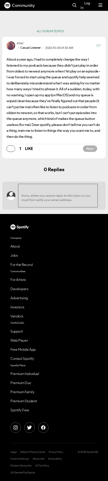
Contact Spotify (22, 358)
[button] (98, 45)
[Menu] (100, 5)
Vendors (16, 316)
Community (19, 5)
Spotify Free (19, 410)
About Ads (39, 458)
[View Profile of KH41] (20, 43)
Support (16, 331)
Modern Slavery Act (21, 465)
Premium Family (22, 391)
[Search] (74, 5)
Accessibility (55, 458)
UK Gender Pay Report (22, 472)
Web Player (19, 340)
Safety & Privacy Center (32, 452)
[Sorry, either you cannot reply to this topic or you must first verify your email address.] (58, 196)
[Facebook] (43, 427)
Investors (17, 307)
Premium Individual (24, 373)
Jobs (14, 255)
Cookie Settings (19, 458)
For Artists (18, 279)
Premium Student (23, 401)
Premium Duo (20, 382)
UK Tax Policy (42, 465)
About (15, 246)
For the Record (21, 264)
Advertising (19, 298)
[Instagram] (15, 427)
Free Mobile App (23, 349)
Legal (13, 452)
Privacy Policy (56, 452)
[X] (29, 427)
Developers (19, 288)
